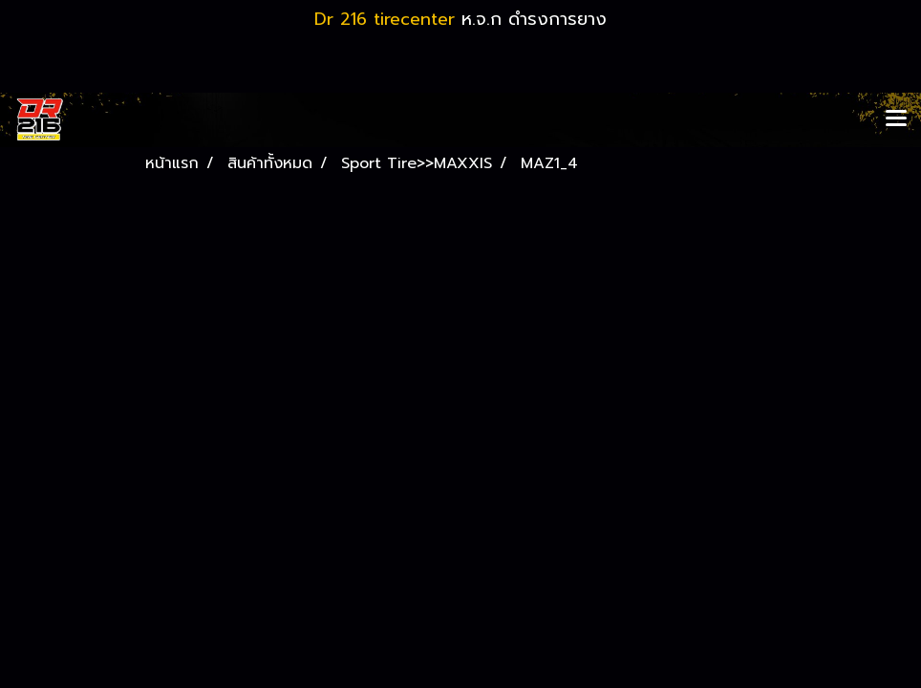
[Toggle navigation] (896, 119)
